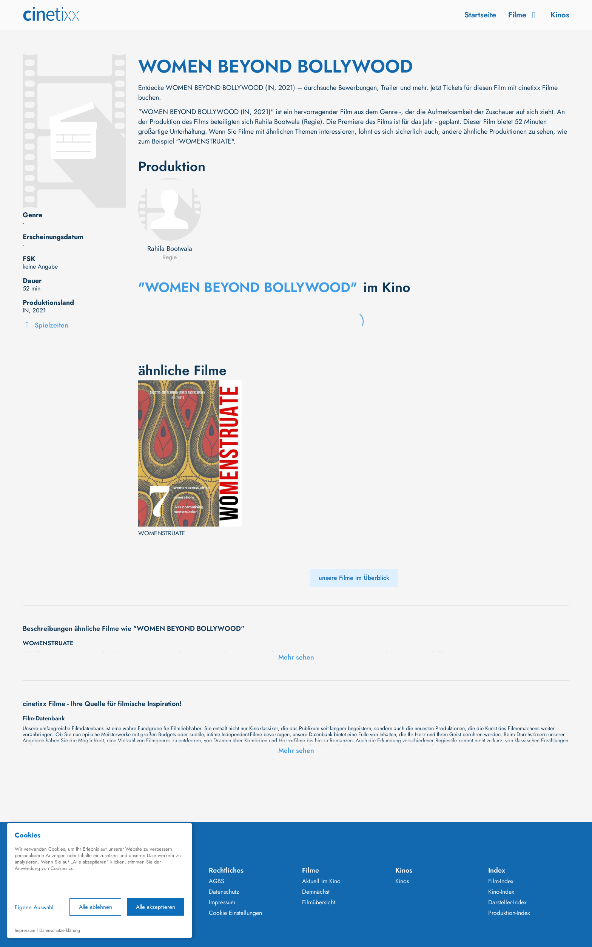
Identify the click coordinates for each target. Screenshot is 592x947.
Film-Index (500, 881)
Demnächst (316, 892)
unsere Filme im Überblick (354, 577)
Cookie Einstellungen (235, 913)
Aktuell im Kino (321, 881)
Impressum (222, 902)
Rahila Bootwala (169, 248)
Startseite (480, 14)
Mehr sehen (296, 657)
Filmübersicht (318, 902)
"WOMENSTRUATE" (204, 141)
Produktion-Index (509, 913)
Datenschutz (224, 892)
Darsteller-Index (507, 902)
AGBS (216, 881)
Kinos (559, 14)
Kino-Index (501, 892)
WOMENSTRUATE (161, 533)
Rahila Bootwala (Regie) (288, 122)
